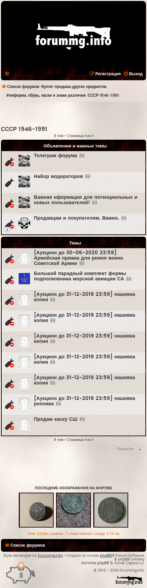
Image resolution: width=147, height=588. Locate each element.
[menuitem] (133, 74)
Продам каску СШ (56, 419)
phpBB (106, 555)
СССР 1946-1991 (24, 129)
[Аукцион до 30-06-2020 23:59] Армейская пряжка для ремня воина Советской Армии (78, 258)
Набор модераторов (58, 176)
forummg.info (50, 555)
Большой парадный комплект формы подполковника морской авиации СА (80, 276)
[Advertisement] (74, 113)
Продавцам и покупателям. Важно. (76, 218)
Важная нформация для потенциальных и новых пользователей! (85, 200)
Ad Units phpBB (95, 563)
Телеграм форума (55, 155)
